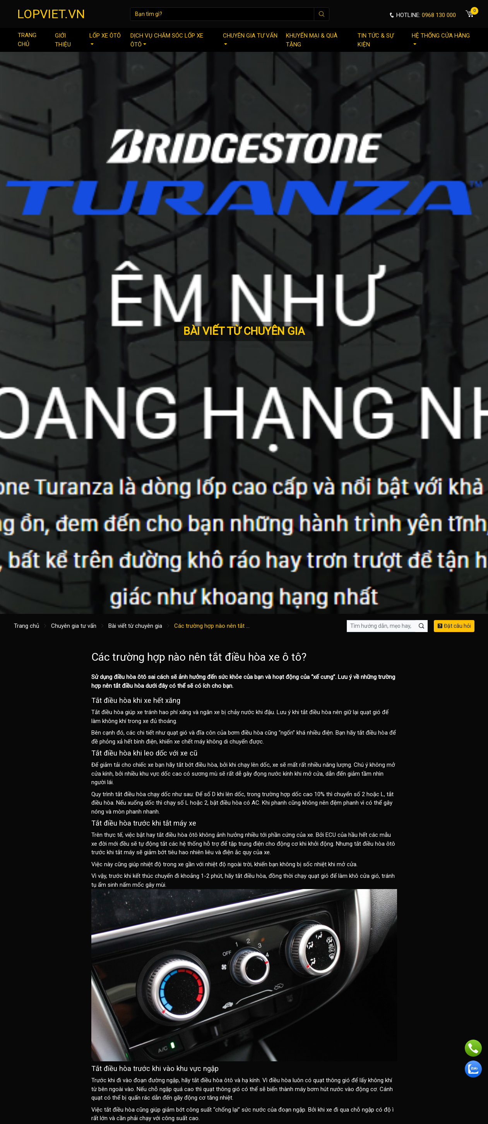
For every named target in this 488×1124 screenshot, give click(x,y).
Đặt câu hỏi (454, 626)
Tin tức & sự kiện (376, 40)
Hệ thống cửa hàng (441, 38)
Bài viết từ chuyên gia (135, 625)
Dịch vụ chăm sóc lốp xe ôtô (166, 40)
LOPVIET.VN (51, 14)
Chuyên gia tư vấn (250, 38)
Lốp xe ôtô (105, 38)
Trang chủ (27, 40)
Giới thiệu (63, 40)
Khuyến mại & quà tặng (311, 40)
